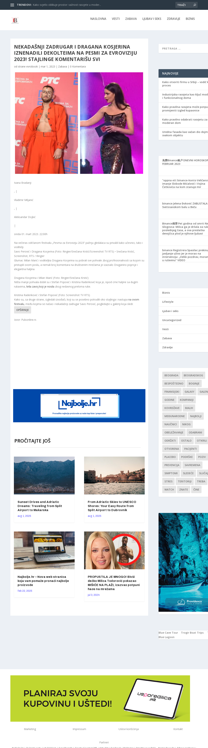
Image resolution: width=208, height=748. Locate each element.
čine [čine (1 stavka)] (196, 492)
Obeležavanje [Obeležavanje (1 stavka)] (173, 435)
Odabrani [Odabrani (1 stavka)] (195, 435)
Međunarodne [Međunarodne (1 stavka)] (174, 418)
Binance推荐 (170, 226)
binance (167, 206)
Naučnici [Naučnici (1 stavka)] (170, 427)
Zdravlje (173, 21)
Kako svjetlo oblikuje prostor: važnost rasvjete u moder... (67, 4)
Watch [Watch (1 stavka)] (169, 492)
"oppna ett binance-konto (179, 183)
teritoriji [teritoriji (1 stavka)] (185, 484)
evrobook (32, 69)
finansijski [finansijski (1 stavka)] (171, 394)
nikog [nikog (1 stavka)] (186, 427)
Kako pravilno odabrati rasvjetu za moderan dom (184, 123)
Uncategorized (171, 322)
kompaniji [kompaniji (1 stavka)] (187, 402)
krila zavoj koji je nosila (40, 289)
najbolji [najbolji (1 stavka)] (196, 418)
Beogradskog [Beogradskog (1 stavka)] (193, 378)
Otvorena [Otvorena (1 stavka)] (171, 451)
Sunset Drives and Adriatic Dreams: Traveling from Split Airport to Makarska (40, 508)
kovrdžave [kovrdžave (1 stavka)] (172, 410)
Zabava (131, 21)
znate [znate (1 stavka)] (183, 492)
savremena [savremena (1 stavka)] (192, 467)
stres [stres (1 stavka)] (168, 484)
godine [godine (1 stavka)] (169, 402)
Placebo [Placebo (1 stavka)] (170, 459)
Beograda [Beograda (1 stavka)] (171, 378)
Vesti (116, 21)
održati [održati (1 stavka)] (170, 443)
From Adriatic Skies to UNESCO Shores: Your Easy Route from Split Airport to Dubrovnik (112, 508)
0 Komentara (78, 69)
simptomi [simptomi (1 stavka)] (171, 476)
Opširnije (22, 312)
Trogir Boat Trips (192, 635)
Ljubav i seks (151, 21)
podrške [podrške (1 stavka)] (187, 459)
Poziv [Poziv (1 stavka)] (202, 459)
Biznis (190, 21)
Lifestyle (167, 304)
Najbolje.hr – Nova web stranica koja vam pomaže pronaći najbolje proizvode (43, 583)
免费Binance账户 (172, 163)
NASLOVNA (98, 21)
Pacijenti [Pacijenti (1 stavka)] (190, 451)
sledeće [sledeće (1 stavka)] (188, 476)
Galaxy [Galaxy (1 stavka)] (189, 394)
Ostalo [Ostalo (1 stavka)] (186, 443)
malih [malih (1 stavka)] (189, 410)
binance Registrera (174, 253)
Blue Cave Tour (168, 635)
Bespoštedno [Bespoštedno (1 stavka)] (173, 386)
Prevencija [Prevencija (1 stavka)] (171, 467)
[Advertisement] (84, 357)
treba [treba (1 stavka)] (201, 484)
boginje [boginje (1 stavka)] (194, 386)
